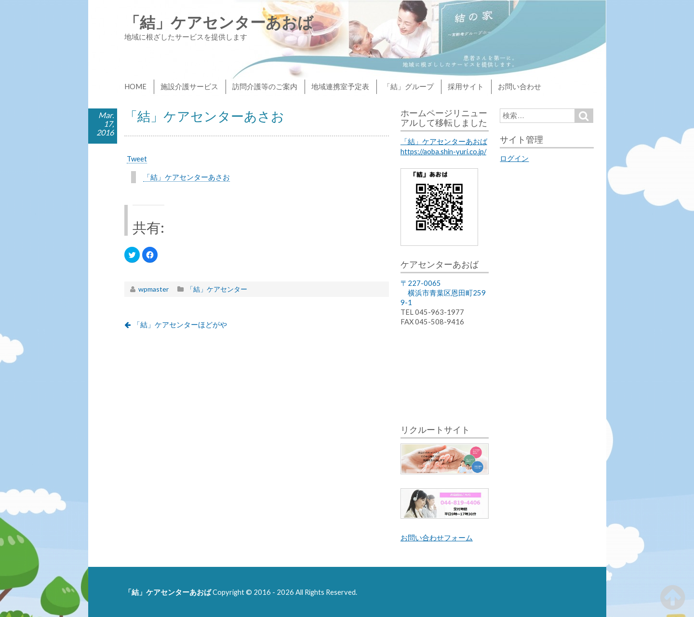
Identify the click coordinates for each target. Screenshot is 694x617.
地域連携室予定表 (340, 86)
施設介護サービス (189, 86)
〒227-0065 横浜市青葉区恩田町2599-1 (443, 293)
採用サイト (466, 86)
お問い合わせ (519, 86)
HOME (135, 86)
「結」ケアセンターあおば (218, 22)
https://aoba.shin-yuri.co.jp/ (443, 151)
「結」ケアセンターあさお (186, 177)
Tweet (137, 158)
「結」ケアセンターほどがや (180, 324)
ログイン (514, 158)
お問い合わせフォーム (436, 537)
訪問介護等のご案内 (264, 86)
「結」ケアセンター (217, 289)
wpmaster (153, 289)
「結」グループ (408, 86)
